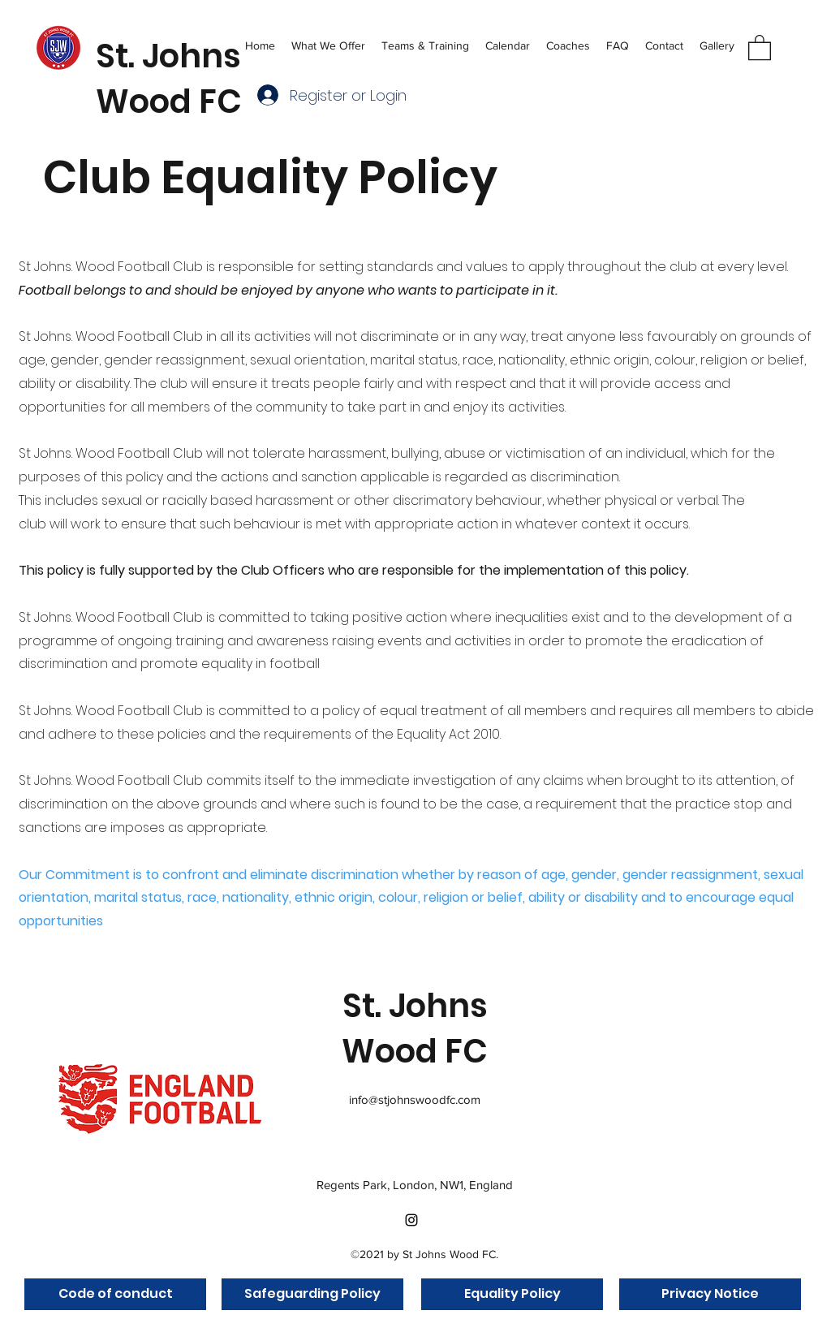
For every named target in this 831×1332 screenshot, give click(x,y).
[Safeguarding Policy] (312, 1294)
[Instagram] (411, 1220)
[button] (425, 45)
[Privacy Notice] (710, 1294)
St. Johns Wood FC (169, 78)
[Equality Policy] (512, 1294)
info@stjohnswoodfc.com (414, 1099)
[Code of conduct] (115, 1294)
